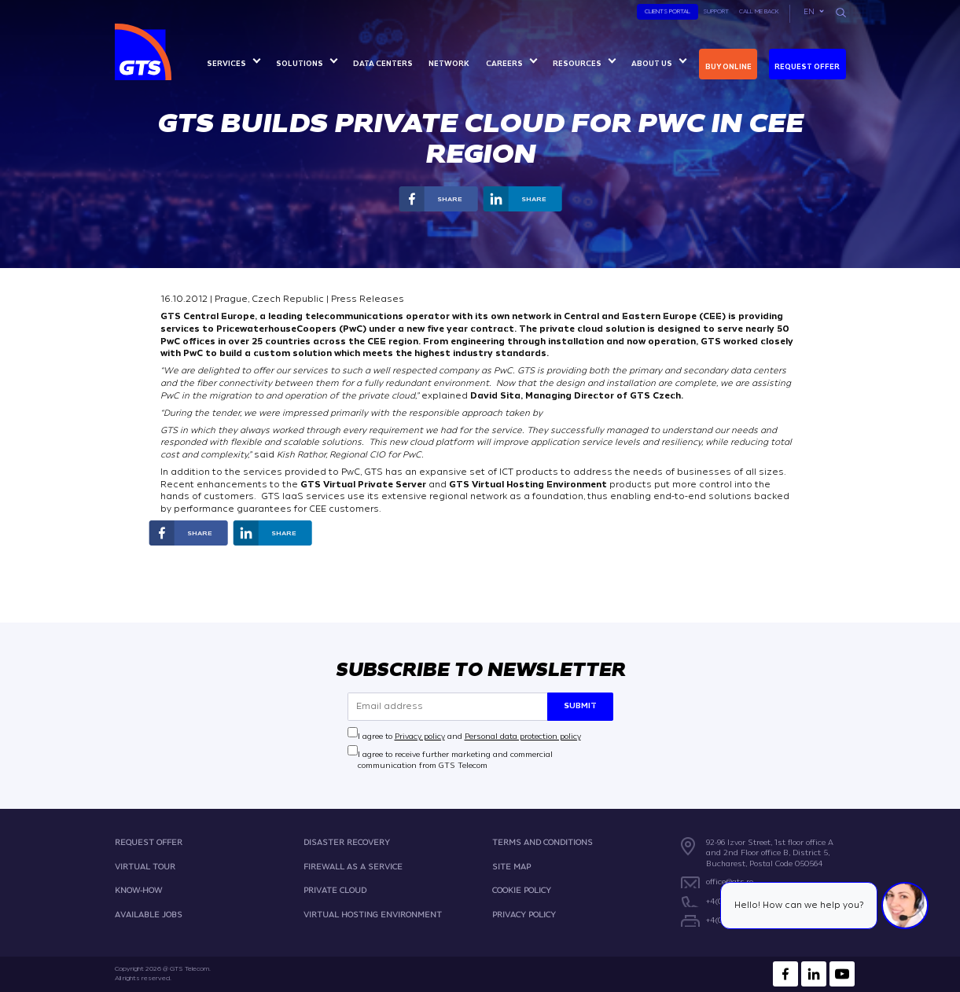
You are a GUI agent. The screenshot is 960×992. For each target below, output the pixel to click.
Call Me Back (759, 11)
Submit (580, 706)
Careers (504, 63)
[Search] (840, 12)
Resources (577, 63)
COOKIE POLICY (521, 890)
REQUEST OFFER (148, 842)
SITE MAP (511, 866)
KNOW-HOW (138, 890)
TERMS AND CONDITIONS (542, 842)
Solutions (299, 63)
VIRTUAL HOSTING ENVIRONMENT (372, 914)
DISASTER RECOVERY (346, 842)
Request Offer (807, 67)
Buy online (728, 67)
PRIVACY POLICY (524, 914)
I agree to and (469, 735)
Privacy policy (420, 735)
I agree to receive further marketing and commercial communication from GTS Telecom (455, 760)
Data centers (383, 63)
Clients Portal (667, 11)
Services (226, 63)
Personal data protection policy (523, 735)
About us (651, 63)
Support (716, 11)
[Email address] (448, 707)
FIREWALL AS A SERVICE (353, 866)
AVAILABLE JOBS (148, 914)
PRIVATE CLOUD (334, 890)
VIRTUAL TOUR (145, 866)
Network (449, 63)
